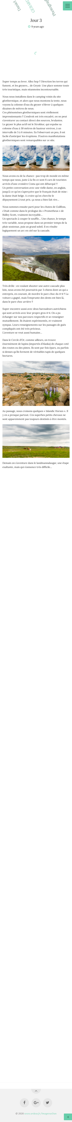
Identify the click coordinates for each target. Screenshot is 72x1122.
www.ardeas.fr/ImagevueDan (40, 1113)
